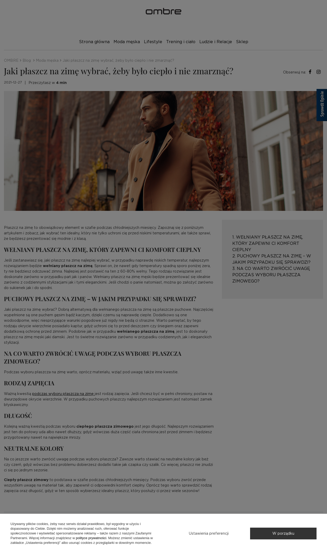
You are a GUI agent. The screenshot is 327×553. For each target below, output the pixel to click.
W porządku (283, 533)
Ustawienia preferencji (209, 533)
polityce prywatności (91, 538)
